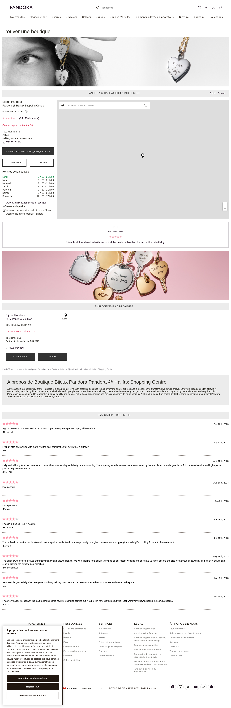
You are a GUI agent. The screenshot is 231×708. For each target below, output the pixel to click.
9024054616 (16, 347)
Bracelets (71, 17)
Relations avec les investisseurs (185, 633)
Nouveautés (17, 17)
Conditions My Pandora (145, 633)
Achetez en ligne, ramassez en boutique (26, 202)
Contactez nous (71, 646)
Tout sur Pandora (178, 628)
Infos (52, 356)
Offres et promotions (109, 642)
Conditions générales (144, 628)
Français (221, 93)
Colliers (86, 17)
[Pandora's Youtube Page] (196, 687)
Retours (67, 637)
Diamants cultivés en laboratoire (155, 17)
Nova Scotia (52, 369)
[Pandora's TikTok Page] (203, 687)
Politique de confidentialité (147, 649)
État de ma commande (74, 628)
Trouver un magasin (179, 651)
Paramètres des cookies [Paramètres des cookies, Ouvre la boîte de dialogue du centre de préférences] (32, 695)
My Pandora (105, 628)
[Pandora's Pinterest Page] (211, 687)
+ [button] (225, 204)
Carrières (174, 646)
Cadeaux (199, 17)
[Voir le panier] (220, 7)
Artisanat (174, 642)
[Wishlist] (199, 7)
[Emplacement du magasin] (206, 7)
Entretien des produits (74, 651)
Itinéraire (14, 162)
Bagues (100, 17)
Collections (216, 17)
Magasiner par (38, 17)
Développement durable (182, 637)
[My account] (213, 7)
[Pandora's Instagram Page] (180, 687)
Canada (41, 369)
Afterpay (103, 633)
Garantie (67, 655)
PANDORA (7, 369)
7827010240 (13, 142)
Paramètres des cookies (146, 645)
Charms (56, 17)
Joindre (41, 162)
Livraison (67, 633)
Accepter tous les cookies (32, 678)
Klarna (102, 637)
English (213, 93)
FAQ (65, 642)
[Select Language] (92, 688)
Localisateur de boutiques (25, 369)
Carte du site (176, 655)
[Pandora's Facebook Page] (173, 687)
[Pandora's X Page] (188, 687)
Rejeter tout (32, 687)
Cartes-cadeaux (106, 655)
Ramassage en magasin (110, 646)
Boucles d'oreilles (120, 17)
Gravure (184, 17)
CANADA (70, 688)
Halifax (62, 369)
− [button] (225, 208)
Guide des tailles (71, 660)
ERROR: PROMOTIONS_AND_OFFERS (28, 151)
